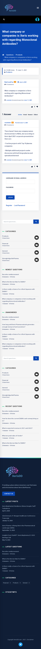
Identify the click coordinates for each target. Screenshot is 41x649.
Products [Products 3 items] (16, 583)
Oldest (36, 114)
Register (9, 205)
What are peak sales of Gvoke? (12, 436)
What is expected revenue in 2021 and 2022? (17, 428)
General (4, 251)
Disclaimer (30, 639)
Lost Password (19, 205)
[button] (36, 19)
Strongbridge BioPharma (10, 258)
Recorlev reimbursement (10, 274)
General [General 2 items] (26, 583)
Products (19, 55)
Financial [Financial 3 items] (6, 583)
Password (9, 187)
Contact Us (8, 493)
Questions (10, 55)
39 (12, 122)
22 (15, 82)
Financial (5, 243)
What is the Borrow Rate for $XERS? (14, 282)
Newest (30, 114)
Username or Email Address (16, 178)
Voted (25, 114)
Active (20, 114)
